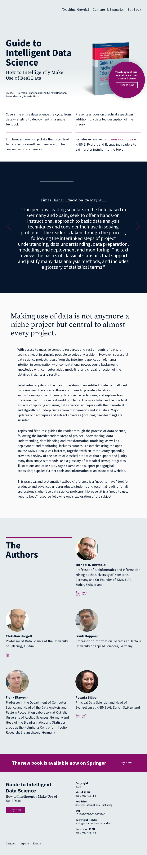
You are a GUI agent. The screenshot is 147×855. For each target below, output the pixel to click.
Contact (11, 843)
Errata (37, 843)
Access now (127, 85)
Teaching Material (75, 10)
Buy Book (134, 10)
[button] (9, 227)
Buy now (125, 763)
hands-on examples (117, 139)
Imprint (24, 843)
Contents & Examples (108, 10)
